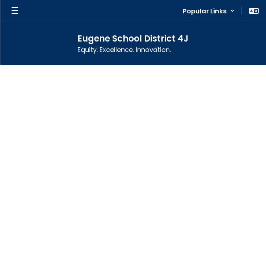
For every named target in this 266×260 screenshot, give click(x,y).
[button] (209, 11)
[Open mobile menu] (14, 11)
